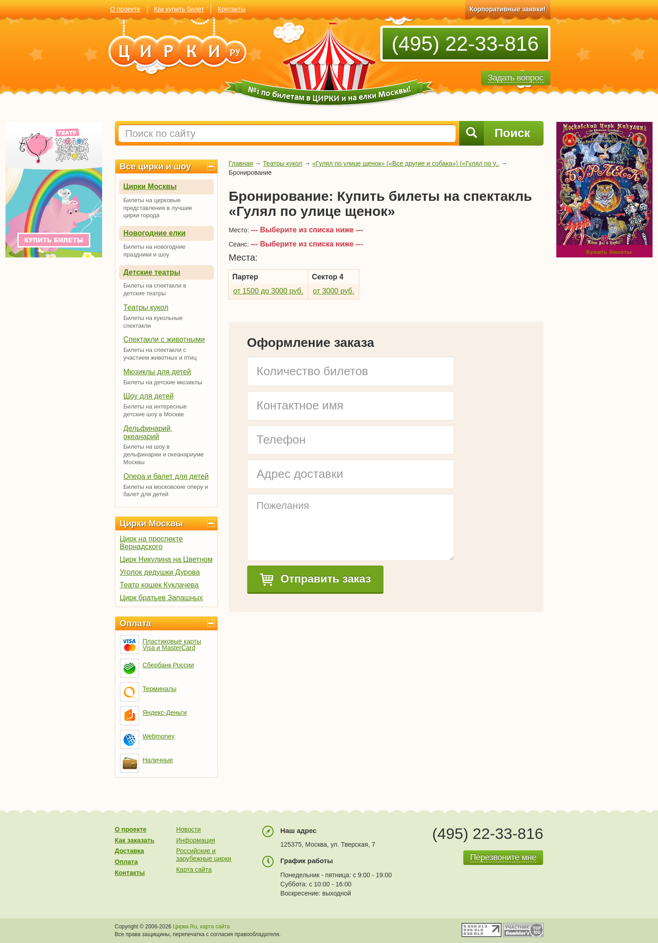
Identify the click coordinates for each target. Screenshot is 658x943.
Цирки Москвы (150, 186)
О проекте (125, 9)
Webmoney (159, 736)
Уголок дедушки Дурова (160, 572)
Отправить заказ (315, 579)
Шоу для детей (149, 396)
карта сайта (215, 926)
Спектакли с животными (164, 339)
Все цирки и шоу (155, 166)
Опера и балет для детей (166, 476)
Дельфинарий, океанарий (148, 432)
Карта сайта (194, 869)
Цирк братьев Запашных (161, 598)
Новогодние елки (155, 233)
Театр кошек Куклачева (159, 585)
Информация (195, 840)
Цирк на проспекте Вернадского (151, 542)
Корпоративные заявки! (508, 9)
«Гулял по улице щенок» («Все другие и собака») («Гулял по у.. (405, 163)
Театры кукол (146, 307)
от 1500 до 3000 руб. (268, 291)
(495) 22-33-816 (465, 43)
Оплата (135, 623)
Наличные (158, 760)
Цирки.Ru (185, 926)
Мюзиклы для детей (158, 372)
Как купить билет (179, 9)
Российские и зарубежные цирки (203, 854)
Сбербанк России (168, 665)
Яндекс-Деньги (165, 712)
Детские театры (152, 272)
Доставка (129, 850)
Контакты (231, 9)
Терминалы (160, 688)
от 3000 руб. (333, 291)
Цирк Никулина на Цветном (166, 559)
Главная (241, 163)
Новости (188, 829)
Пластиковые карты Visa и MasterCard (172, 644)
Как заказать (135, 840)
